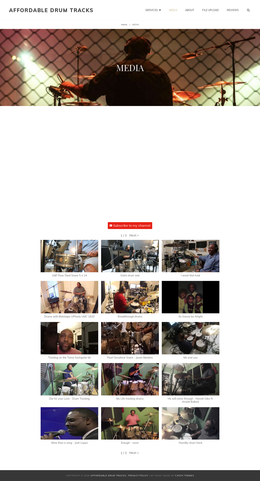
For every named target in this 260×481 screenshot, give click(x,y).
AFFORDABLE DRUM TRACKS (51, 10)
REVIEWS (233, 10)
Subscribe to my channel (130, 225)
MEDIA (173, 10)
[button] (133, 235)
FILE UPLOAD (210, 10)
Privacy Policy (138, 475)
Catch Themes (184, 475)
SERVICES (151, 10)
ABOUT (189, 10)
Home (124, 24)
